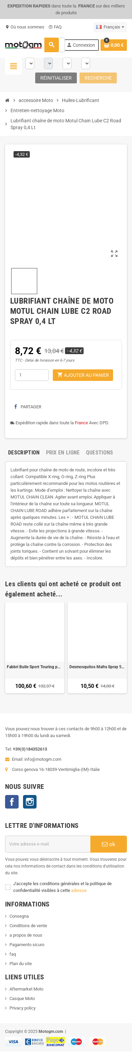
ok (108, 844)
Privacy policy (22, 1008)
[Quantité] (32, 375)
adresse (79, 890)
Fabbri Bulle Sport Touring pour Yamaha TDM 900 (35, 667)
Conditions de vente (28, 925)
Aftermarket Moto (26, 989)
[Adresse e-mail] (48, 844)
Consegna (19, 916)
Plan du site (20, 963)
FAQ (55, 26)
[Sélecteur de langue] (110, 27)
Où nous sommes (24, 26)
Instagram (30, 802)
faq (12, 954)
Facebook (12, 802)
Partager (27, 406)
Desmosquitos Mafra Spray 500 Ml (97, 667)
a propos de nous (25, 935)
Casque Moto (22, 998)
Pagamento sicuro (26, 944)
